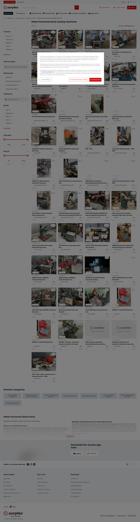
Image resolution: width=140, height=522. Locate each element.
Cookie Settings (46, 79)
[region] (70, 68)
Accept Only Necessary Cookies (78, 79)
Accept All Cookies (95, 79)
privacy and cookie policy (48, 71)
